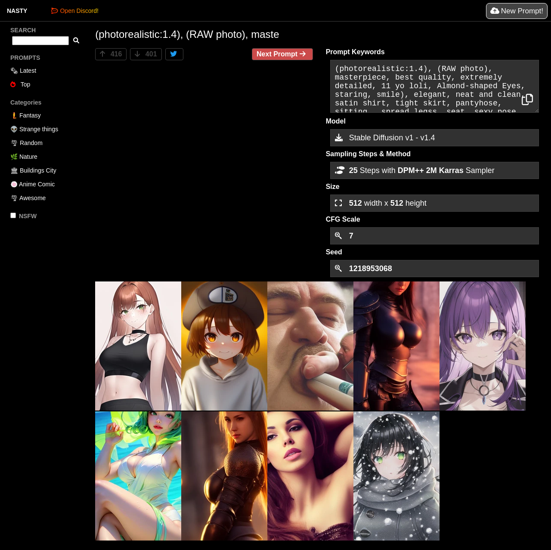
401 (146, 54)
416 (111, 54)
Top (20, 84)
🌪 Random (26, 142)
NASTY (17, 10)
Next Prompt (282, 54)
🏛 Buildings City (33, 170)
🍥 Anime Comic (32, 184)
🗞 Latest (23, 70)
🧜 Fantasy (25, 115)
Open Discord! (74, 11)
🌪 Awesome (28, 198)
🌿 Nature (23, 156)
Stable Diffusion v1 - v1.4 (385, 137)
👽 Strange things (34, 129)
